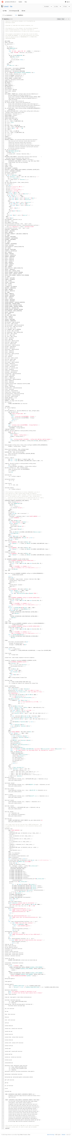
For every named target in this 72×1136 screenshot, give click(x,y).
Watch (46, 6)
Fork (65, 6)
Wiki (23, 10)
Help (26, 1)
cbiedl (6, 6)
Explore (20, 1)
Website (63, 1134)
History (59, 19)
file (11, 6)
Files (5, 10)
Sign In (67, 1)
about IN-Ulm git (50, 1134)
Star (56, 6)
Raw (63, 19)
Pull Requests (14, 10)
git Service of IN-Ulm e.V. (10, 1)
